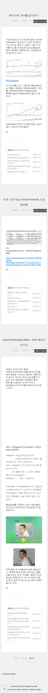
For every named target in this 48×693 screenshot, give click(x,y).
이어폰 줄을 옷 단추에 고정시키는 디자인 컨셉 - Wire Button (18, 620)
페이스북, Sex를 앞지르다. (24, 15)
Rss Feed (9, 689)
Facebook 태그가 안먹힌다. (17, 157)
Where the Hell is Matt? (16, 172)
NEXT (31, 657)
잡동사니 (11, 150)
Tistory (21, 686)
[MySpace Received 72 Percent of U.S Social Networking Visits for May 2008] (23, 263)
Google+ (39, 689)
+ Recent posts (8, 674)
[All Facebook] (12, 81)
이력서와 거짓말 (13, 298)
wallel (35, 686)
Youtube (32, 689)
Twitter (18, 689)
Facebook (25, 689)
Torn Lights (11, 306)
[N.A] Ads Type (12, 155)
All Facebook (33, 48)
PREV (16, 657)
